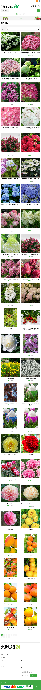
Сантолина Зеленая (10, 378)
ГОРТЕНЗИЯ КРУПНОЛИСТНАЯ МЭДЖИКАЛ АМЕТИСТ (10, 154)
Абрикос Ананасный (31, 578)
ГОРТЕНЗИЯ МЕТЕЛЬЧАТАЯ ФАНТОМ (31, 303)
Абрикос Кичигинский (30, 627)
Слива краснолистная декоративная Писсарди (10, 403)
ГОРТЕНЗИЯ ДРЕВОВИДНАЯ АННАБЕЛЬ (10, 52)
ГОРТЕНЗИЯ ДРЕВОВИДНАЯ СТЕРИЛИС (30, 78)
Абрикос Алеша (31, 553)
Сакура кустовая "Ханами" (31, 354)
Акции (21, 18)
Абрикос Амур (10, 578)
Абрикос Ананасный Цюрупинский (10, 603)
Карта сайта (3, 668)
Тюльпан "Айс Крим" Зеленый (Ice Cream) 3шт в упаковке (31, 404)
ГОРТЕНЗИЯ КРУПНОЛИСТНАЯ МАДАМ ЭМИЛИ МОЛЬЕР (31, 128)
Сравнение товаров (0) (25, 26)
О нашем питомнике (5, 663)
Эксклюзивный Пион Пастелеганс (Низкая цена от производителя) (30, 504)
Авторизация (32, 6)
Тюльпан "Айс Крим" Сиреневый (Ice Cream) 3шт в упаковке (30, 429)
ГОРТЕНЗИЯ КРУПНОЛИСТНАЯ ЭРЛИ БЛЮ (31, 204)
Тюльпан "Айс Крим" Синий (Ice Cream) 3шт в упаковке (10, 429)
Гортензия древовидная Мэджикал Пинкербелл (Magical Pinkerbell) (30, 53)
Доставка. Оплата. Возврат (6, 664)
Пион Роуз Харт (10, 529)
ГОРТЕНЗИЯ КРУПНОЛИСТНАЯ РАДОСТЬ (10, 178)
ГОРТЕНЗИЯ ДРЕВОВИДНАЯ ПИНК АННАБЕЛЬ (10, 78)
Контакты (2, 666)
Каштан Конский (10, 328)
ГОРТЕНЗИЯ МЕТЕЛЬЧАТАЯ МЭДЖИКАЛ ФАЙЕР (31, 254)
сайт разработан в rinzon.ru (6, 683)
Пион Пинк (31, 479)
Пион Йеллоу (30, 529)
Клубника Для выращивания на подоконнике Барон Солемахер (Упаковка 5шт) (30, 329)
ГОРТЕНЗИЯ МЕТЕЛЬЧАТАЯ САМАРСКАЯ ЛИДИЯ (30, 279)
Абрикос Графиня (10, 627)
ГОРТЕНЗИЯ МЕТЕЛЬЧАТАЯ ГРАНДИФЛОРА (30, 229)
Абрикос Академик (10, 553)
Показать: (3, 29)
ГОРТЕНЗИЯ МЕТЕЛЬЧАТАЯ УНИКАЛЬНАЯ (10, 303)
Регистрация (31, 6)
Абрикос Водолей (30, 603)
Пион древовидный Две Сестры (10, 479)
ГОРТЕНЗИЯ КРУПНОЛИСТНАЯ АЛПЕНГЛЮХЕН (31, 102)
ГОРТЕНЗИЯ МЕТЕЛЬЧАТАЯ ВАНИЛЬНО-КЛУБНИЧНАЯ (10, 229)
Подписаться (34, 675)
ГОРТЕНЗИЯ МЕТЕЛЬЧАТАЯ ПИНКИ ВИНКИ (10, 279)
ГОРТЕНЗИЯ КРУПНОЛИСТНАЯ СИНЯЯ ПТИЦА (10, 204)
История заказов (24, 664)
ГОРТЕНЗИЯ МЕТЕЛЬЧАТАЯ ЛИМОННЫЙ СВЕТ (10, 254)
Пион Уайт (10, 354)
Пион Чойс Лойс (10, 503)
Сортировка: (4, 27)
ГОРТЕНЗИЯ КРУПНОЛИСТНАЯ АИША (10, 102)
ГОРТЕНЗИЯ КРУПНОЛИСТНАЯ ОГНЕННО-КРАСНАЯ (31, 154)
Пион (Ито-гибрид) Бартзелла (10, 454)
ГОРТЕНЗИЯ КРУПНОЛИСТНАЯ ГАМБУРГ (10, 127)
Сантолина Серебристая (31, 378)
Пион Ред (31, 454)
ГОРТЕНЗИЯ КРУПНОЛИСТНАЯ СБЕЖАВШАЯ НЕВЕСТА (30, 179)
